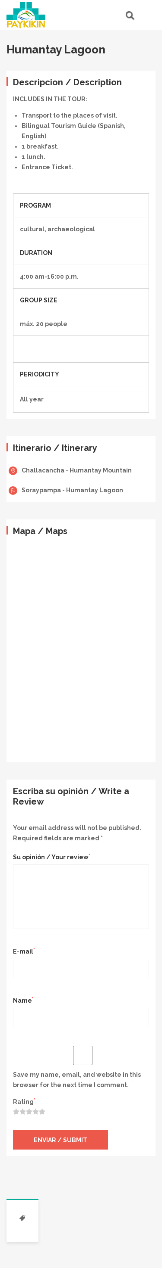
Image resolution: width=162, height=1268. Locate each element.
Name (23, 1000)
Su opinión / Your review (51, 857)
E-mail (24, 951)
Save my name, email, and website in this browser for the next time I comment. (77, 1079)
